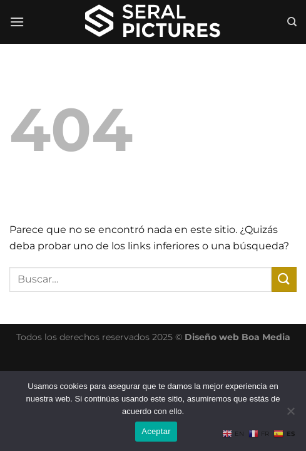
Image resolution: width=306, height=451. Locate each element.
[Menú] (16, 21)
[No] (290, 415)
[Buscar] (292, 22)
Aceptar (156, 431)
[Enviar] (284, 279)
